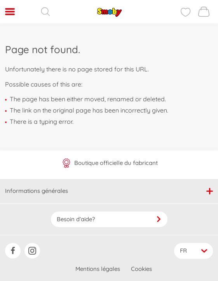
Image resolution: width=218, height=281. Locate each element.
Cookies (141, 268)
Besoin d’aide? (109, 219)
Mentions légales (97, 268)
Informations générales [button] (109, 190)
